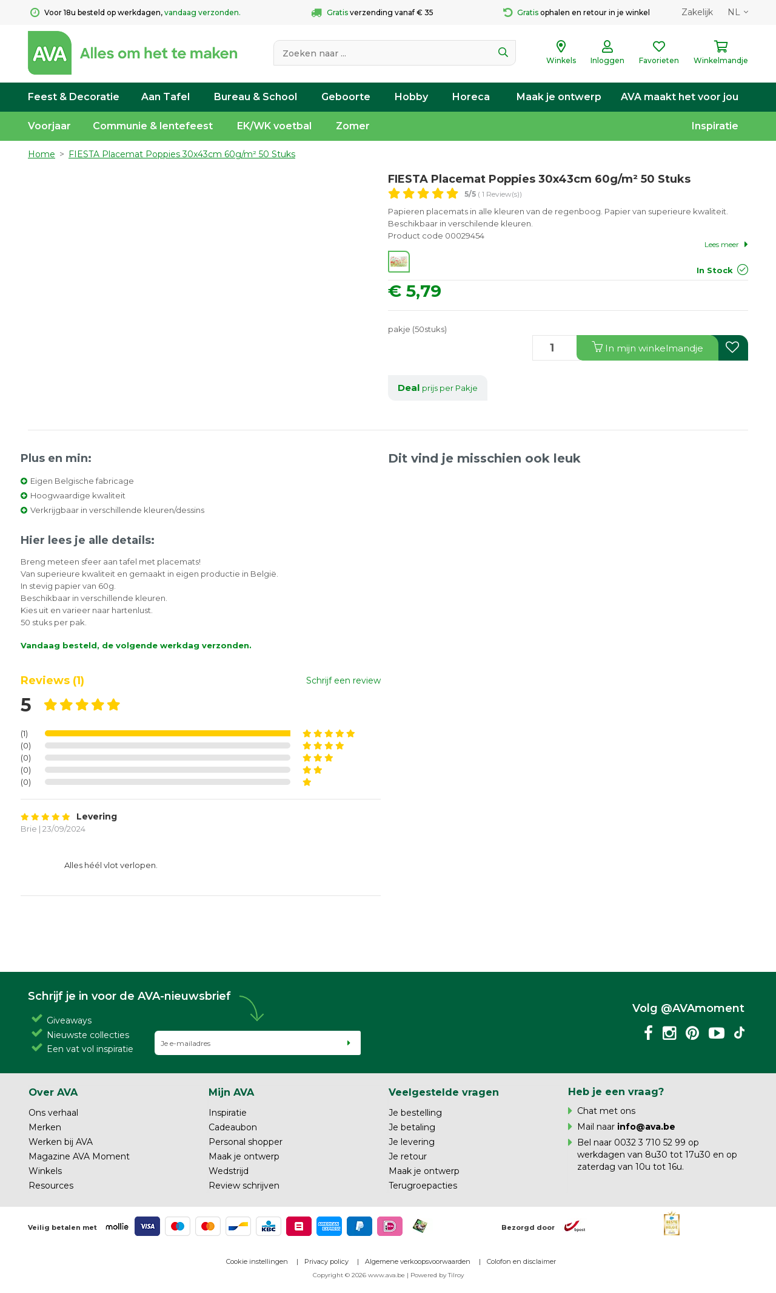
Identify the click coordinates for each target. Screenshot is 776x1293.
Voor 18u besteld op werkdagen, (135, 12)
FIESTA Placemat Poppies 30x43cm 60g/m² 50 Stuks (182, 154)
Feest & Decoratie (73, 97)
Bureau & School (255, 97)
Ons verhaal (53, 1112)
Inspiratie (715, 126)
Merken (44, 1127)
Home (41, 154)
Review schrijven (244, 1185)
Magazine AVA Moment (79, 1156)
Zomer (353, 126)
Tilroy (456, 1275)
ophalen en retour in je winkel (576, 12)
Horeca (471, 97)
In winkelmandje (647, 347)
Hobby (411, 97)
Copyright (328, 1275)
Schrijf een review (343, 680)
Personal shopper (246, 1141)
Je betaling (412, 1127)
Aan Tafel (165, 97)
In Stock (715, 270)
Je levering (412, 1141)
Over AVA (53, 1092)
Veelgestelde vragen (444, 1092)
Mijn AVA (231, 1092)
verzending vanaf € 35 (372, 12)
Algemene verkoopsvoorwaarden (417, 1261)
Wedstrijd (229, 1171)
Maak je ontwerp (559, 97)
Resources (50, 1185)
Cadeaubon (233, 1127)
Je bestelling (415, 1112)
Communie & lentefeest (153, 126)
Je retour (408, 1156)
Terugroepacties (423, 1185)
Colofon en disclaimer (521, 1261)
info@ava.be (646, 1126)
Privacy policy (326, 1261)
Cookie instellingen (257, 1261)
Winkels (45, 1171)
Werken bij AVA (60, 1141)
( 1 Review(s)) (493, 194)
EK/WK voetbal (274, 126)
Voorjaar (49, 126)
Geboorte (345, 97)
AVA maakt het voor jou (679, 97)
